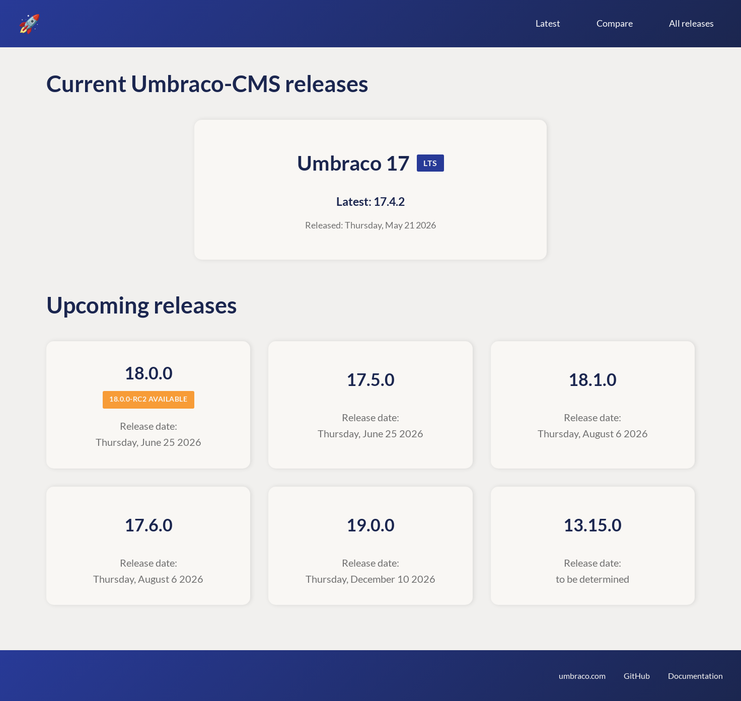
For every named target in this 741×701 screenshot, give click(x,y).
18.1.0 (592, 379)
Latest (548, 23)
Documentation (695, 675)
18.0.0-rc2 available (148, 399)
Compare (615, 23)
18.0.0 (148, 373)
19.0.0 (370, 525)
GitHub (637, 675)
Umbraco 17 (353, 162)
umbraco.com (582, 675)
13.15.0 (592, 525)
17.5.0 (370, 379)
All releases (691, 23)
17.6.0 (148, 525)
